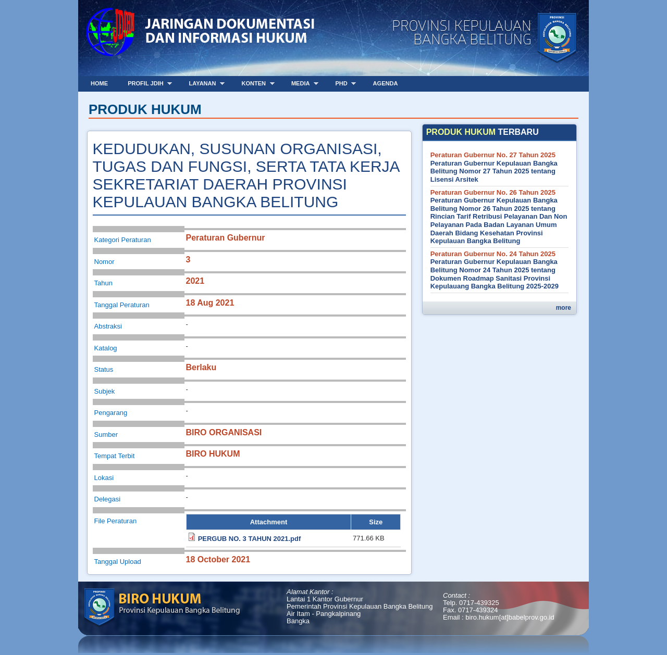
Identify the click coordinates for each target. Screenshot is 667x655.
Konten (254, 83)
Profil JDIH (146, 83)
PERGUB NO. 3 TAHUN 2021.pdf (249, 539)
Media (301, 83)
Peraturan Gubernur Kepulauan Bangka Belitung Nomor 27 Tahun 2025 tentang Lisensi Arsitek (494, 171)
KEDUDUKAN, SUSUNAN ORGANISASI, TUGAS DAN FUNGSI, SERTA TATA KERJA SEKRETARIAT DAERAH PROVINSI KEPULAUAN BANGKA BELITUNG (246, 175)
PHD (342, 83)
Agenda (385, 83)
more (563, 307)
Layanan (203, 83)
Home (99, 83)
